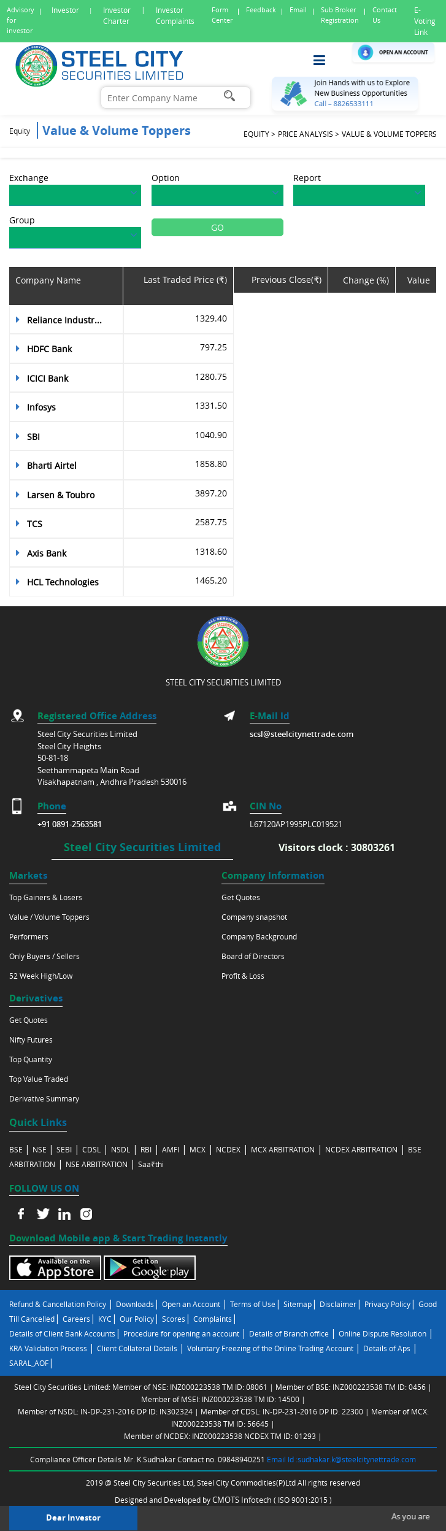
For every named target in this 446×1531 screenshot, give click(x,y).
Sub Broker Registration (340, 15)
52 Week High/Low (40, 976)
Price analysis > (308, 134)
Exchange (28, 177)
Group (22, 220)
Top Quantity (30, 1059)
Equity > (259, 134)
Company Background (259, 936)
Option (166, 177)
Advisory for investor (20, 20)
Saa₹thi (151, 1164)
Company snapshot (254, 917)
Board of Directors (253, 956)
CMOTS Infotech (243, 1499)
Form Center (222, 15)
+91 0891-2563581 (69, 824)
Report (307, 177)
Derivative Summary (44, 1098)
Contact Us (384, 15)
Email (298, 9)
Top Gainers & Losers (45, 897)
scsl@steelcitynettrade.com (301, 733)
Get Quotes (240, 897)
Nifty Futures (31, 1039)
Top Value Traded (38, 1079)
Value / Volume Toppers (49, 917)
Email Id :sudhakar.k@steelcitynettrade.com (341, 1459)
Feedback (261, 9)
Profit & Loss (242, 976)
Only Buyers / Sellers (44, 956)
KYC (105, 1319)
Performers (28, 936)
